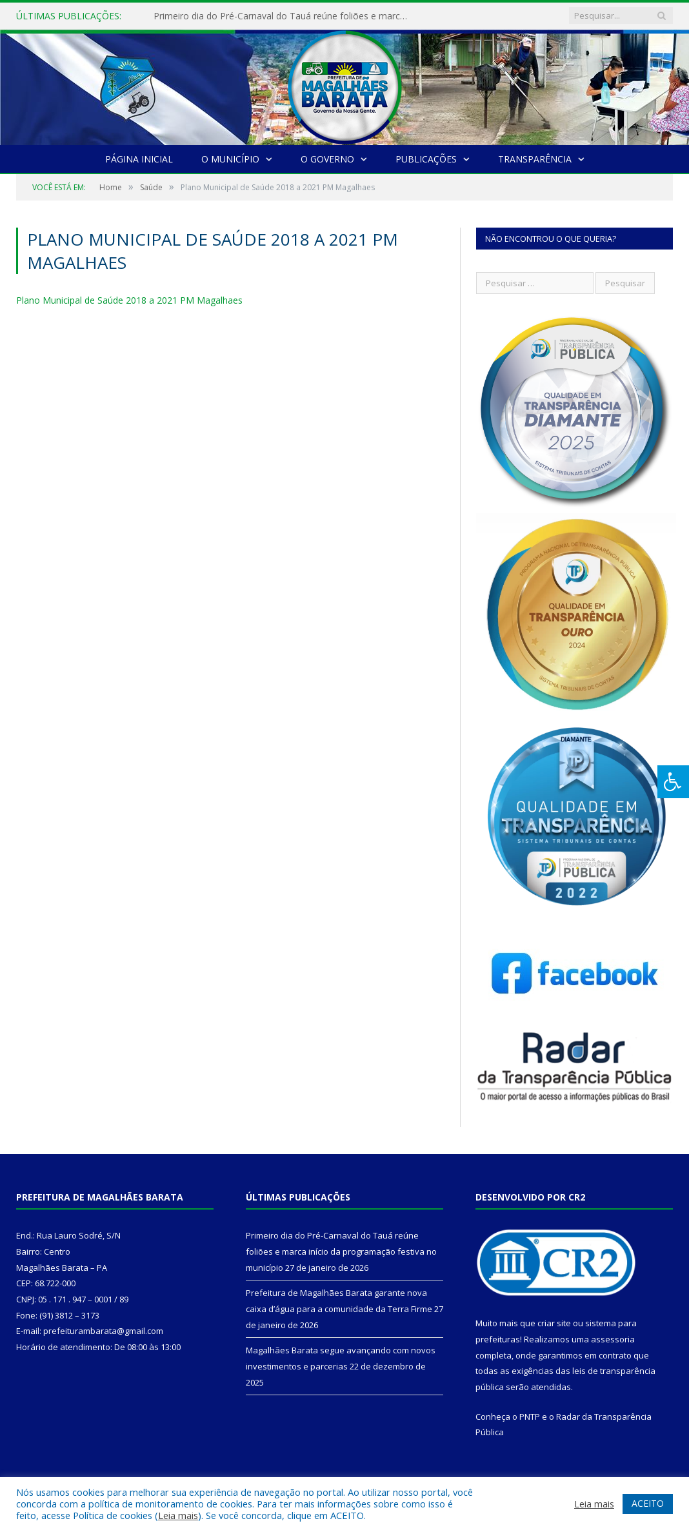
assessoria (613, 1339)
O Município (230, 159)
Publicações (426, 159)
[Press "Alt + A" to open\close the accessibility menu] (673, 781)
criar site (554, 1323)
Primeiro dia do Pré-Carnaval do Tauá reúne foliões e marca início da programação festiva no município (286, 16)
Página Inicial (139, 159)
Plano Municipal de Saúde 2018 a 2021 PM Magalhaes (129, 300)
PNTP (529, 1416)
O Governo (327, 159)
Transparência (535, 159)
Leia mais (178, 1515)
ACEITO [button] (648, 1503)
